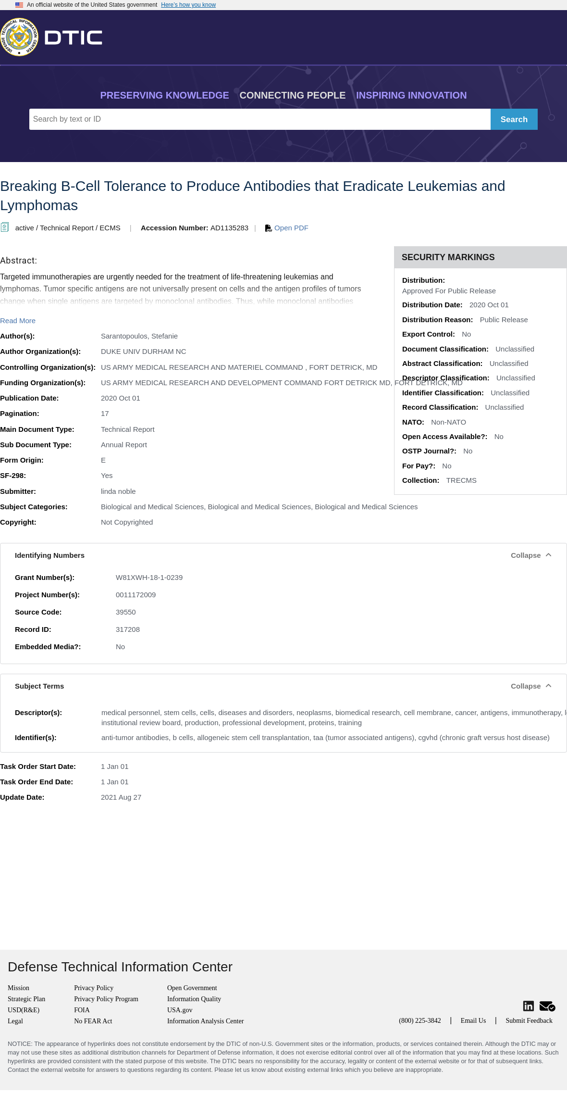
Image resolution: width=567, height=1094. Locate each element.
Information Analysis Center (205, 1021)
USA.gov (180, 1010)
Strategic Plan (26, 999)
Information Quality (194, 999)
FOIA (82, 1010)
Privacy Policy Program (106, 999)
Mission (18, 988)
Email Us (473, 1020)
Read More (18, 320)
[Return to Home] (55, 35)
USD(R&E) (23, 1010)
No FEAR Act (93, 1021)
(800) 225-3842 (420, 1020)
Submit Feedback (529, 1020)
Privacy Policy (93, 988)
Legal (15, 1021)
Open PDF (286, 228)
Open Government (192, 988)
